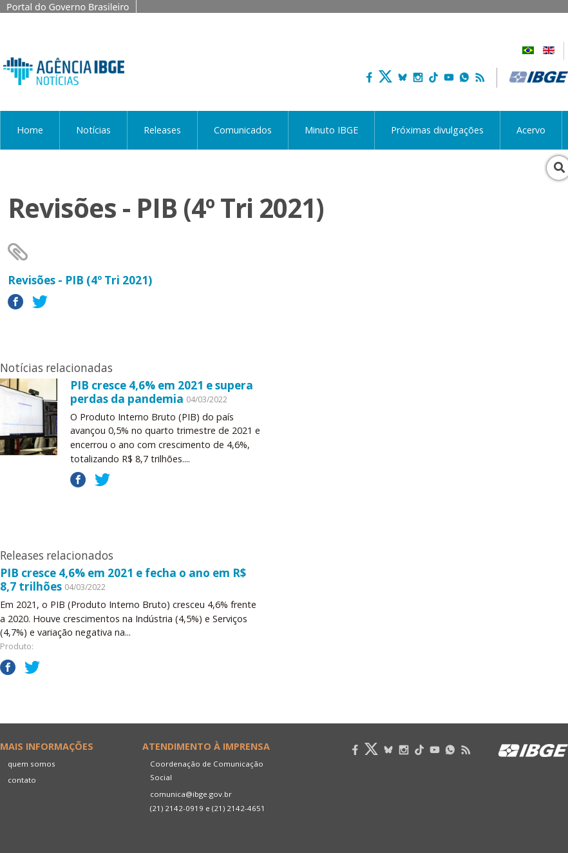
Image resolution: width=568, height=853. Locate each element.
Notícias (93, 130)
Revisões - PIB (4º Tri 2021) (80, 280)
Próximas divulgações (437, 130)
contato (22, 780)
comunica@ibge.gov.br (191, 794)
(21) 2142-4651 (238, 808)
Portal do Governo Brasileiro (67, 7)
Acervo (530, 130)
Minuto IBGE (331, 130)
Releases (162, 130)
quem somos (31, 764)
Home (30, 130)
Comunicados (243, 130)
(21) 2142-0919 (177, 808)
